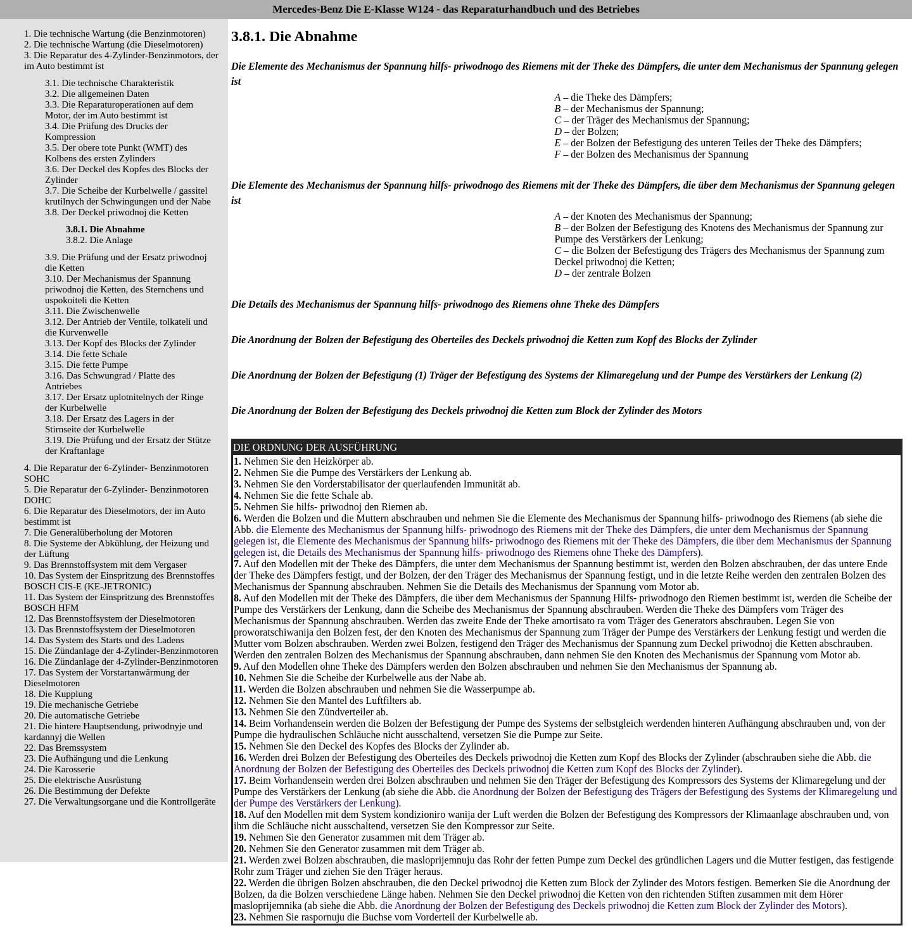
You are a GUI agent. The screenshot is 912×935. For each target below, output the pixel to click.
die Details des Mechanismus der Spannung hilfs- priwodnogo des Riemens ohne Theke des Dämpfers (489, 552)
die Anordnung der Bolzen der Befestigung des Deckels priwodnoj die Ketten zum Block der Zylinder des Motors (611, 905)
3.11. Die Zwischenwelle (92, 311)
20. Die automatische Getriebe (81, 715)
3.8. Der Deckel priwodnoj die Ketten (116, 212)
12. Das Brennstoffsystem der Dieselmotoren (109, 618)
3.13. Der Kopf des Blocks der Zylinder (120, 343)
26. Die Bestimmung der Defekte (87, 791)
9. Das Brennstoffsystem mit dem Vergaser (105, 565)
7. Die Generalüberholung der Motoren (98, 532)
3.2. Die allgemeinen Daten (97, 94)
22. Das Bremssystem (65, 748)
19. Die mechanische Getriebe (81, 705)
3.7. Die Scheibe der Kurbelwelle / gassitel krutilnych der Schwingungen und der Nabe (128, 195)
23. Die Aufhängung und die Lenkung (96, 758)
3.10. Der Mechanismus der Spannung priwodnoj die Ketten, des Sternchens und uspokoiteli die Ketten (124, 289)
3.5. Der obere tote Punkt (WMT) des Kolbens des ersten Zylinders (116, 152)
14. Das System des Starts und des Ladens (104, 640)
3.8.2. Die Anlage (99, 240)
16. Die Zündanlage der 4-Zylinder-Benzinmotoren (121, 661)
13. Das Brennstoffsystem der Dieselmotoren (109, 629)
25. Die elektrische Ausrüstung (82, 780)
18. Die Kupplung (58, 694)
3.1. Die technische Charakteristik (109, 83)
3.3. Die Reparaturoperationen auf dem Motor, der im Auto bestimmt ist (119, 109)
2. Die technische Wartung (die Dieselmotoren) (113, 44)
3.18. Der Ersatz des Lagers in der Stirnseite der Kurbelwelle (109, 423)
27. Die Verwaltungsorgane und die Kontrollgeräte (120, 801)
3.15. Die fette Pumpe (86, 365)
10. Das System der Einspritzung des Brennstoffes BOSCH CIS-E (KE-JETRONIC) (119, 580)
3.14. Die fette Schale (86, 354)
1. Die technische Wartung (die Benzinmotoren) (115, 33)
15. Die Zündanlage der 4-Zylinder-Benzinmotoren (121, 651)
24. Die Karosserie (59, 769)
